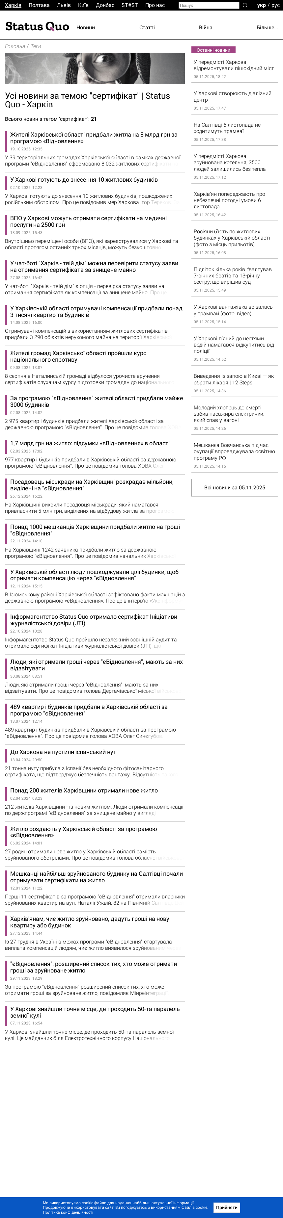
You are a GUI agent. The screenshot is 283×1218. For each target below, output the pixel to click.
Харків (13, 5)
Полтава (39, 5)
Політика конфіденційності (68, 1212)
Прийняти (227, 1207)
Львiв (64, 5)
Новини (85, 27)
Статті (147, 27)
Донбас (105, 5)
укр (261, 5)
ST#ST (130, 5)
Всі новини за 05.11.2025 (234, 487)
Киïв (83, 5)
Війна (205, 27)
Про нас (155, 5)
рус (275, 5)
